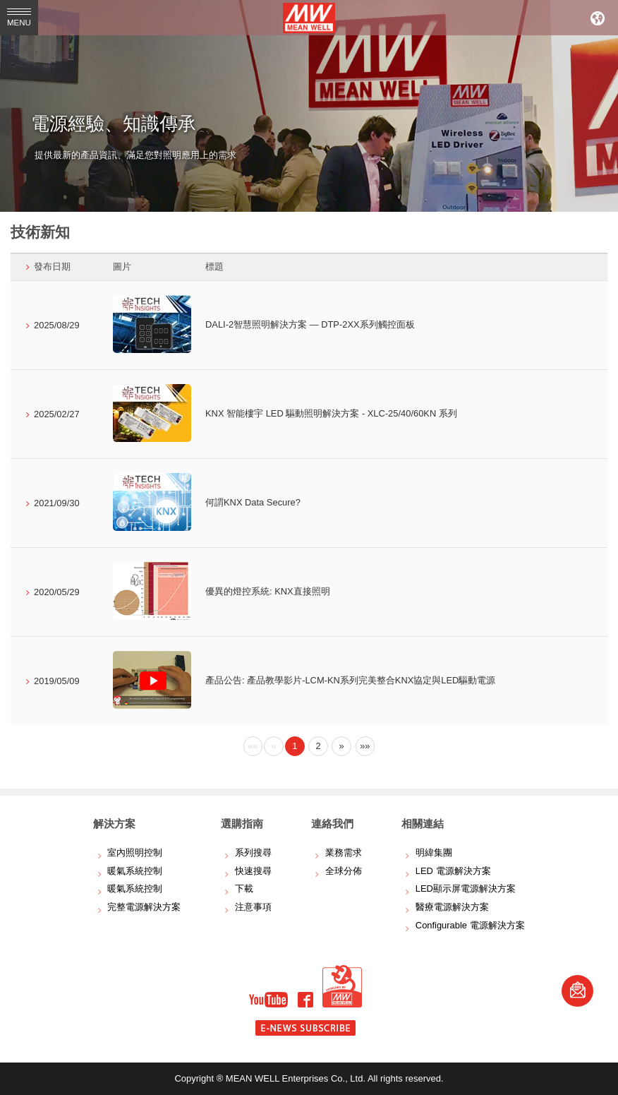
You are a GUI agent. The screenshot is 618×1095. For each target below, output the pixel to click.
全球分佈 (343, 871)
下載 (244, 888)
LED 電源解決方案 (453, 871)
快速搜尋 (253, 871)
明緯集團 (434, 852)
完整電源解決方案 (144, 907)
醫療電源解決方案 (452, 907)
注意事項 (253, 907)
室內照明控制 (134, 852)
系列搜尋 (253, 852)
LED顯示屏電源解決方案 (466, 888)
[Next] (341, 746)
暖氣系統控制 (134, 871)
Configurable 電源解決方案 (470, 925)
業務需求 (343, 852)
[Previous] (253, 746)
